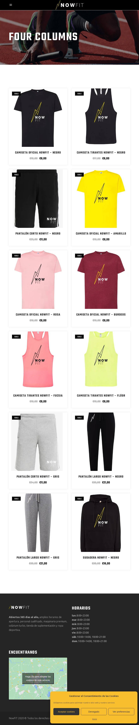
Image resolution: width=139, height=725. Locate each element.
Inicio (94, 719)
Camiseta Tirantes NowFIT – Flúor (101, 396)
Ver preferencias (121, 711)
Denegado (93, 711)
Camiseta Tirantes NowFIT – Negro (101, 152)
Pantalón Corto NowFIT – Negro (37, 233)
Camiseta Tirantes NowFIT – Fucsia (38, 396)
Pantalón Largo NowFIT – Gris (38, 558)
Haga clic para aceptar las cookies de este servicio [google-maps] (38, 678)
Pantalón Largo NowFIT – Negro (101, 477)
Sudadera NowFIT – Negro (101, 558)
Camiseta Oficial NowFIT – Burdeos (101, 314)
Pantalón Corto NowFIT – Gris (38, 477)
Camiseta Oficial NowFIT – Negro (38, 152)
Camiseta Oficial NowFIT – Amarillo (101, 233)
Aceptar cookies (66, 711)
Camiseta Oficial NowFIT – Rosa (38, 314)
